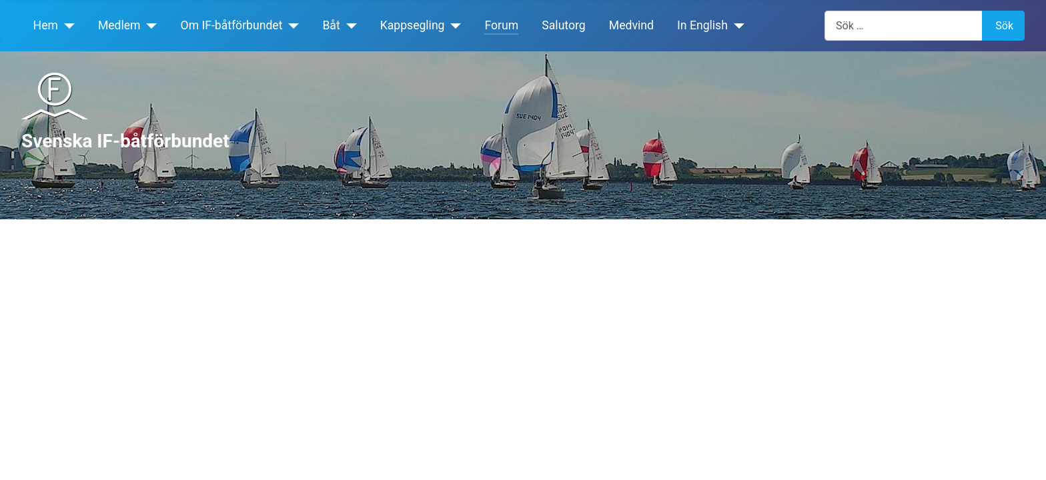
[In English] (736, 25)
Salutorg (563, 25)
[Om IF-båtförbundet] (290, 25)
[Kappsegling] (453, 25)
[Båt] (348, 25)
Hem (45, 25)
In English (702, 25)
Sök (1004, 25)
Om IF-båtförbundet (232, 25)
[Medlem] (149, 25)
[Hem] (66, 25)
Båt (331, 25)
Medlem (119, 25)
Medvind (631, 25)
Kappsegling (412, 25)
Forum (501, 25)
